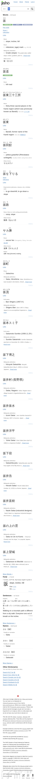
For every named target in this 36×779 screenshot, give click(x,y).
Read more (26, 55)
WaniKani (20, 738)
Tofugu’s (26, 736)
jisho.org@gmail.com (8, 705)
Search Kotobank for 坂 (11, 682)
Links (4, 35)
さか (14, 586)
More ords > (8, 574)
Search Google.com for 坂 (12, 677)
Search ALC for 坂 (9, 672)
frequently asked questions (18, 707)
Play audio (6, 27)
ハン (14, 589)
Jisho (5, 3)
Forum (16, 2)
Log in (33, 2)
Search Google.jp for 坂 (11, 680)
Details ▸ (30, 64)
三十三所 (26, 111)
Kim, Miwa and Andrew (26, 699)
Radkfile (5, 719)
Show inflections (6, 178)
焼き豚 (6, 243)
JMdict (14, 717)
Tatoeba (24, 728)
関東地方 (23, 135)
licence (5, 725)
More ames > (8, 663)
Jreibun (31, 615)
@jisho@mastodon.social (10, 703)
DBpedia (22, 766)
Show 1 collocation (6, 31)
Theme (27, 2)
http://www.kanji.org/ (8, 748)
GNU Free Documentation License (23, 770)
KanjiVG (30, 756)
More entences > (9, 623)
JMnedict (25, 717)
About (21, 2)
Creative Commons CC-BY (20, 730)
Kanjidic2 (19, 717)
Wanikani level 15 (28, 24)
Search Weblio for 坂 (10, 685)
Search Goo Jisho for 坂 (11, 675)
